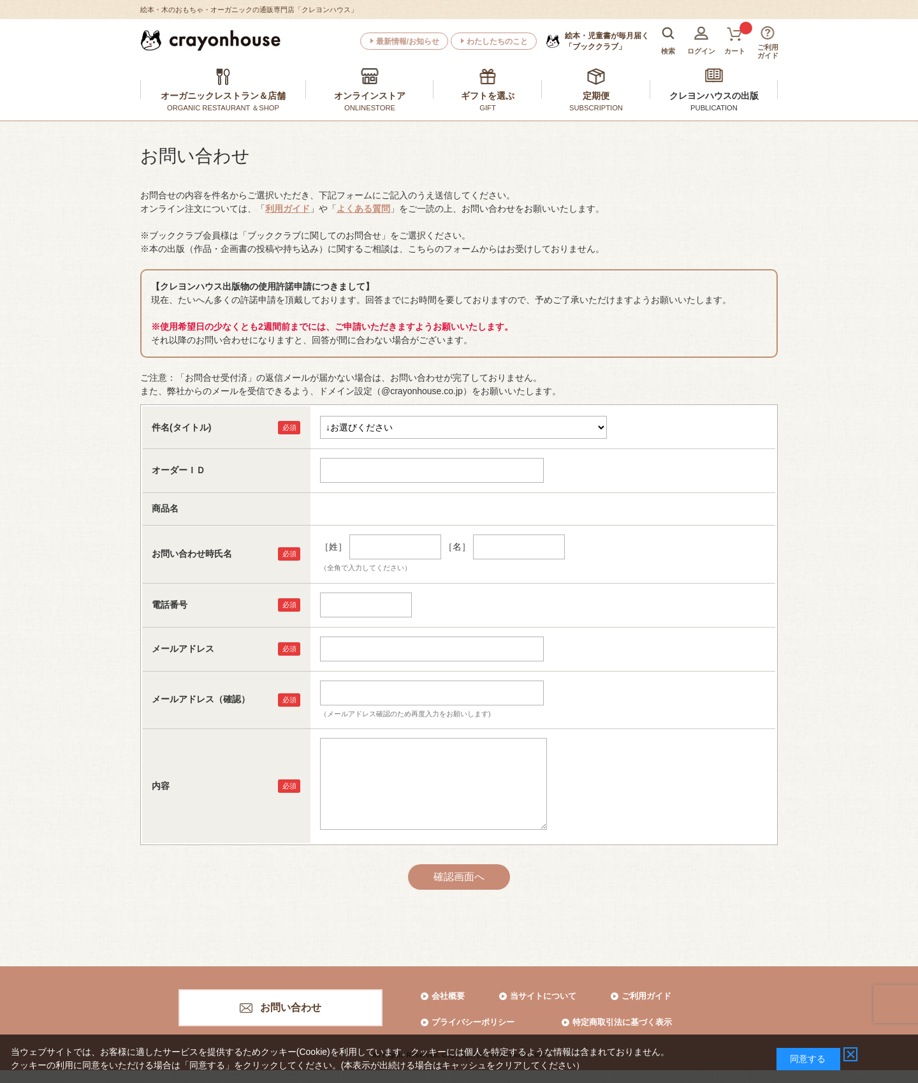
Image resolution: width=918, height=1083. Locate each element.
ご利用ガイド (646, 996)
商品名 (165, 508)
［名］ (457, 547)
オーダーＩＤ (178, 470)
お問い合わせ (290, 1007)
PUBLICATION (714, 108)
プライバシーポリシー (473, 1022)
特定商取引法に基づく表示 (622, 1022)
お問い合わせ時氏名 (192, 554)
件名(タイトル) (181, 427)
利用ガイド (287, 208)
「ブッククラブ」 (607, 41)
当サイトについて (543, 996)
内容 (161, 786)
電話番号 (169, 605)
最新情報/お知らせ (407, 41)
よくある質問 (363, 208)
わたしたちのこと (497, 41)
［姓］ (333, 547)
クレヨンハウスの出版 (714, 96)
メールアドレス (183, 649)
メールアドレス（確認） (201, 699)
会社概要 (448, 996)
